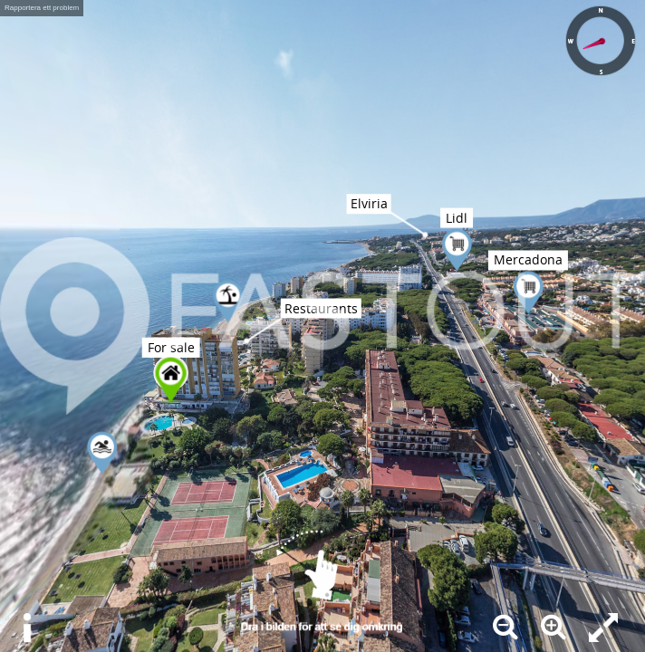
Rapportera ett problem (42, 8)
